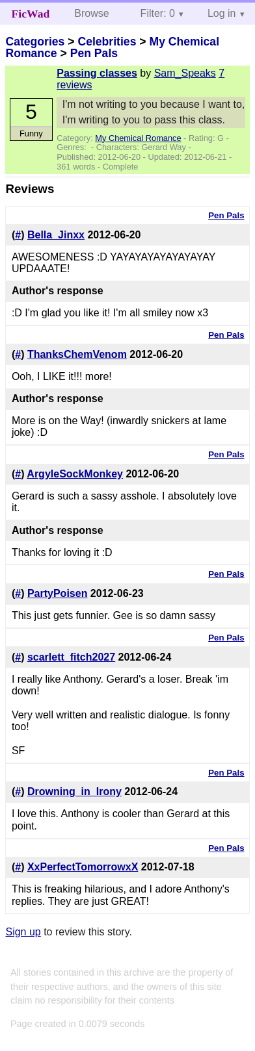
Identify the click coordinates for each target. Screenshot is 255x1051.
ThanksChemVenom (77, 354)
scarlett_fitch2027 (71, 657)
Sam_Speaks (185, 73)
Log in (222, 13)
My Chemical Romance (138, 138)
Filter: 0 (158, 13)
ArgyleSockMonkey (75, 473)
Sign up (22, 931)
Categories (34, 41)
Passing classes (97, 73)
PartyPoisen (57, 593)
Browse (91, 13)
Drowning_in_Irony (74, 791)
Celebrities (106, 41)
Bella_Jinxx (56, 234)
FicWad (31, 13)
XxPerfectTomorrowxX (82, 866)
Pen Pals (94, 53)
